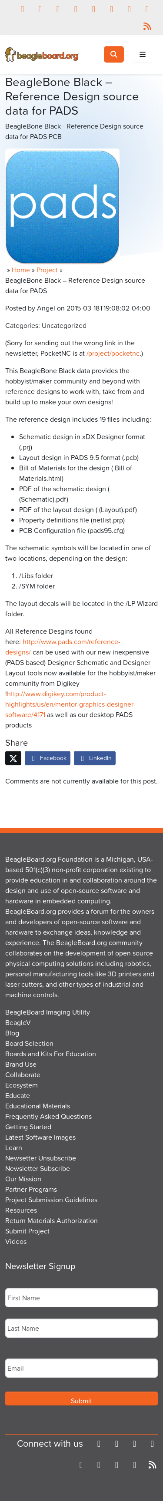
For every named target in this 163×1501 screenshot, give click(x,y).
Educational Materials (37, 1106)
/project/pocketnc (113, 353)
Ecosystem (21, 1085)
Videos (16, 1241)
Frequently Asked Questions (48, 1116)
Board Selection (29, 1043)
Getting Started (28, 1126)
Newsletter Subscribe (37, 1168)
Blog (12, 1033)
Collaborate (22, 1074)
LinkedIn (95, 758)
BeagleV (18, 1022)
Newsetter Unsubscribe (40, 1158)
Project (47, 269)
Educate (17, 1095)
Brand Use (21, 1064)
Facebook (48, 758)
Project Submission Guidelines (51, 1199)
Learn (13, 1147)
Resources (21, 1210)
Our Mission (23, 1179)
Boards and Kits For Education (50, 1053)
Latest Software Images (40, 1137)
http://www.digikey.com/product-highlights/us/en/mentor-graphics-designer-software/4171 (70, 704)
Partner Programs (31, 1189)
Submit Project (27, 1231)
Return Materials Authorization (51, 1220)
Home (21, 269)
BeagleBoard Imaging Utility (47, 1012)
